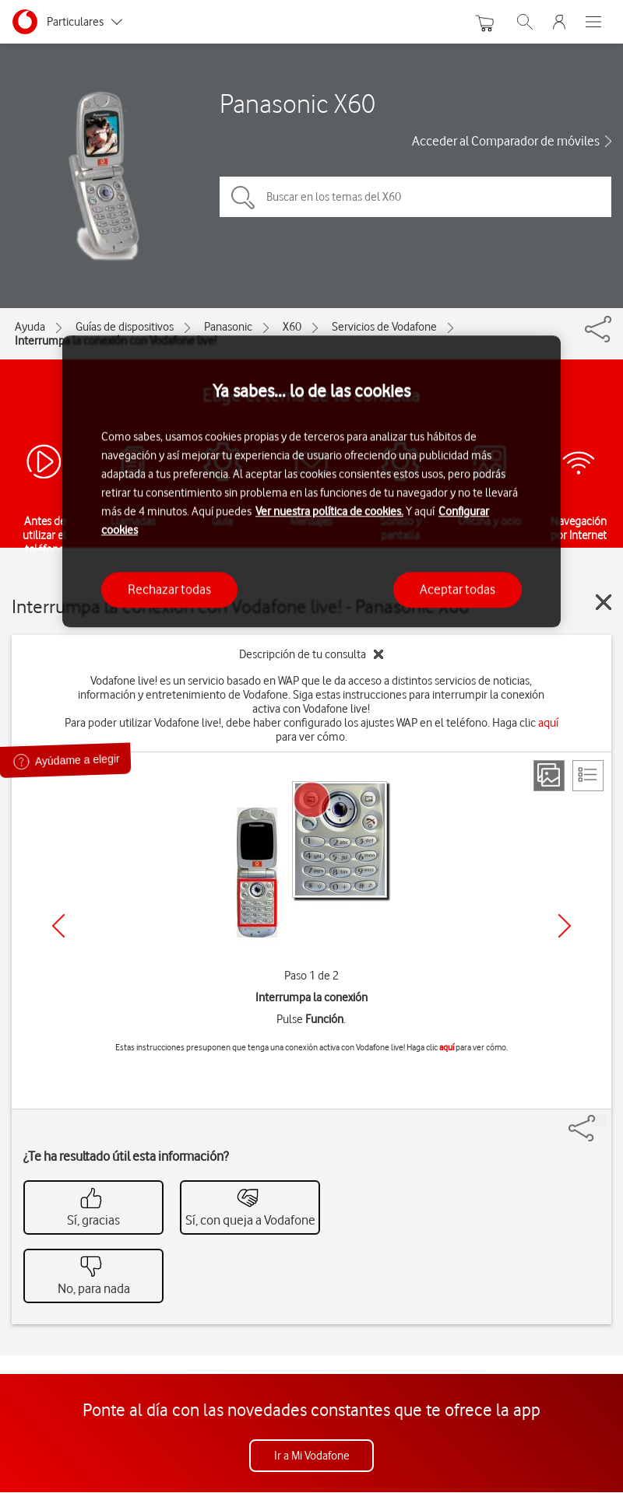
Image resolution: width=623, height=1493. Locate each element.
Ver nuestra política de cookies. (329, 512)
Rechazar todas (169, 590)
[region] (311, 481)
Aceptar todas (457, 590)
